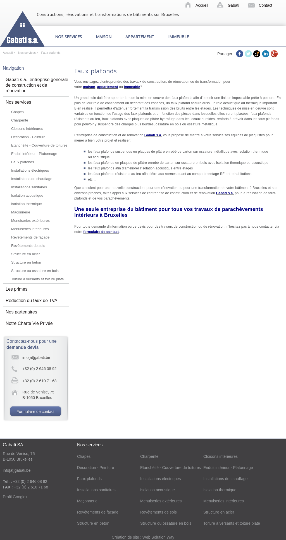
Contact (265, 5)
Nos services (68, 36)
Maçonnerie (20, 212)
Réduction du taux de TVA (31, 300)
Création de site (126, 537)
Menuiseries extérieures (30, 220)
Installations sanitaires (29, 187)
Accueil (202, 5)
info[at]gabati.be (36, 357)
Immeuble (178, 36)
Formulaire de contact (35, 411)
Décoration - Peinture (28, 137)
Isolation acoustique (27, 195)
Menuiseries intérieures (30, 229)
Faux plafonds (22, 162)
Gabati (233, 5)
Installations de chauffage (31, 179)
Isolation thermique (26, 204)
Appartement (139, 36)
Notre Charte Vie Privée (29, 323)
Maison (103, 36)
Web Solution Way (158, 537)
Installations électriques (30, 170)
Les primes (16, 289)
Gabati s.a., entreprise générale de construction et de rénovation (37, 85)
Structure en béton (26, 262)
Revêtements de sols (28, 246)
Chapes (17, 112)
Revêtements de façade (30, 237)
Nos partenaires (21, 312)
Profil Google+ (15, 497)
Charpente (19, 120)
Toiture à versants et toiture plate (37, 279)
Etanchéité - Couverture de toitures (39, 145)
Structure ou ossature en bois (35, 271)
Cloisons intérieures (27, 129)
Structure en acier (25, 254)
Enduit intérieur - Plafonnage (34, 154)
